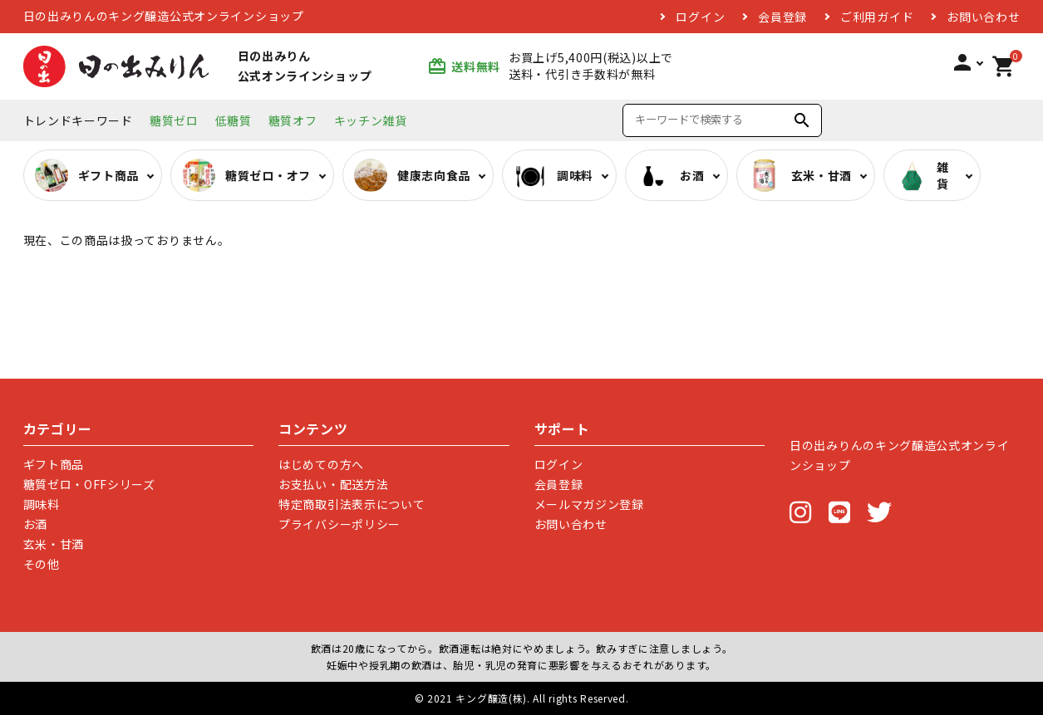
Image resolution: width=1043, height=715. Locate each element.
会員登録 (782, 16)
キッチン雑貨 (370, 120)
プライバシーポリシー (339, 524)
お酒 (35, 524)
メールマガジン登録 (589, 504)
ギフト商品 (54, 464)
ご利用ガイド (876, 16)
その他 (41, 564)
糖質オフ (292, 120)
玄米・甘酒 (54, 544)
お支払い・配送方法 (333, 484)
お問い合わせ (983, 16)
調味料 (41, 504)
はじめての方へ (321, 464)
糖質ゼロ (174, 120)
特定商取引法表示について (351, 504)
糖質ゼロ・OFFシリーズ (89, 484)
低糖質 (233, 120)
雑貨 (922, 175)
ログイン (700, 16)
